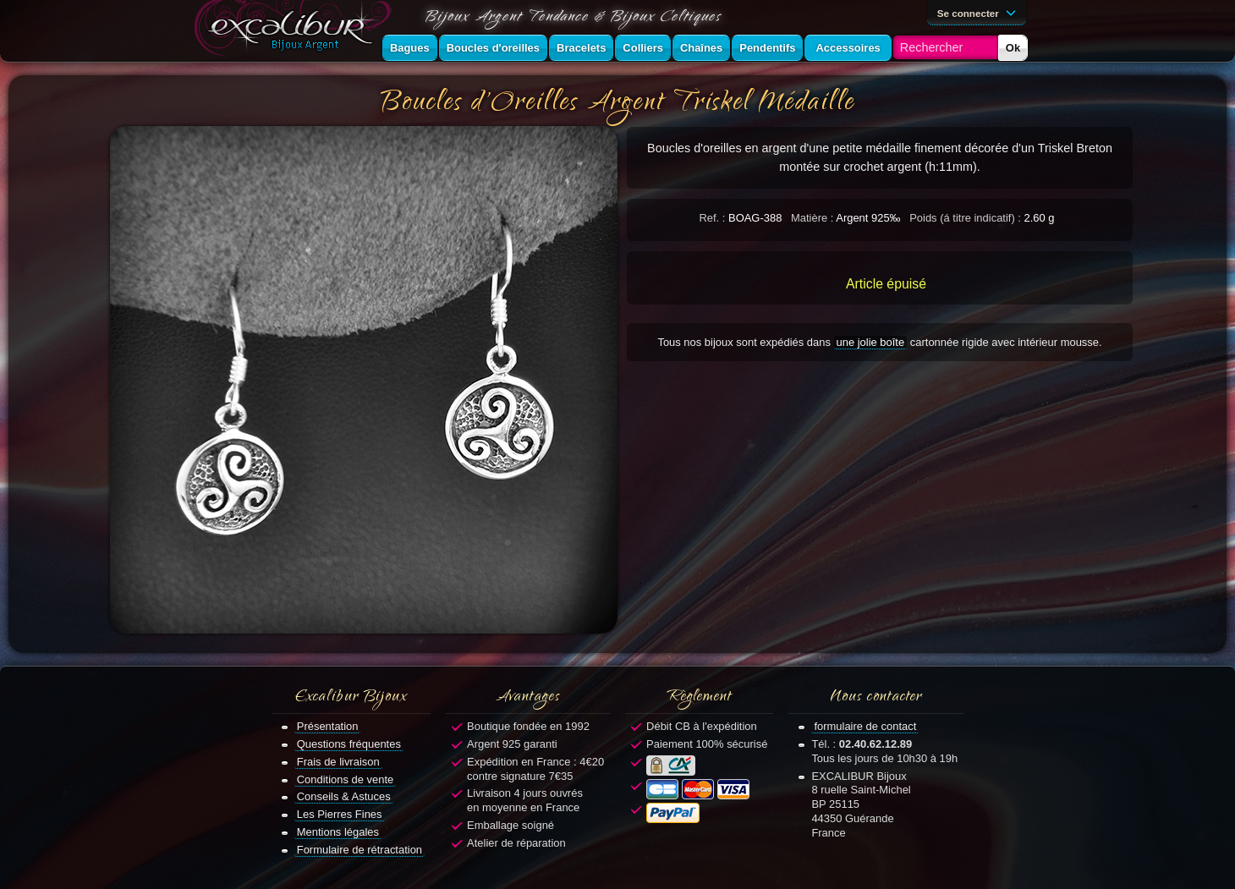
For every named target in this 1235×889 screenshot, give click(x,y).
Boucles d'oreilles (493, 47)
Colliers (643, 47)
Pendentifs (767, 47)
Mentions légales (338, 832)
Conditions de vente (345, 779)
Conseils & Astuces (344, 796)
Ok (1013, 47)
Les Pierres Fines (339, 814)
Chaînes (701, 47)
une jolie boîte (871, 342)
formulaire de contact (865, 726)
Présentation (328, 726)
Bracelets (581, 47)
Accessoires (847, 47)
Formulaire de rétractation (359, 849)
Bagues (410, 47)
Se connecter (979, 11)
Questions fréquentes (349, 744)
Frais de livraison (338, 761)
